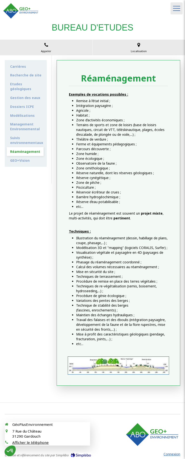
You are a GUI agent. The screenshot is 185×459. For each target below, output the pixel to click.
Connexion (172, 454)
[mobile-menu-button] (177, 8)
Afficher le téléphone (30, 442)
